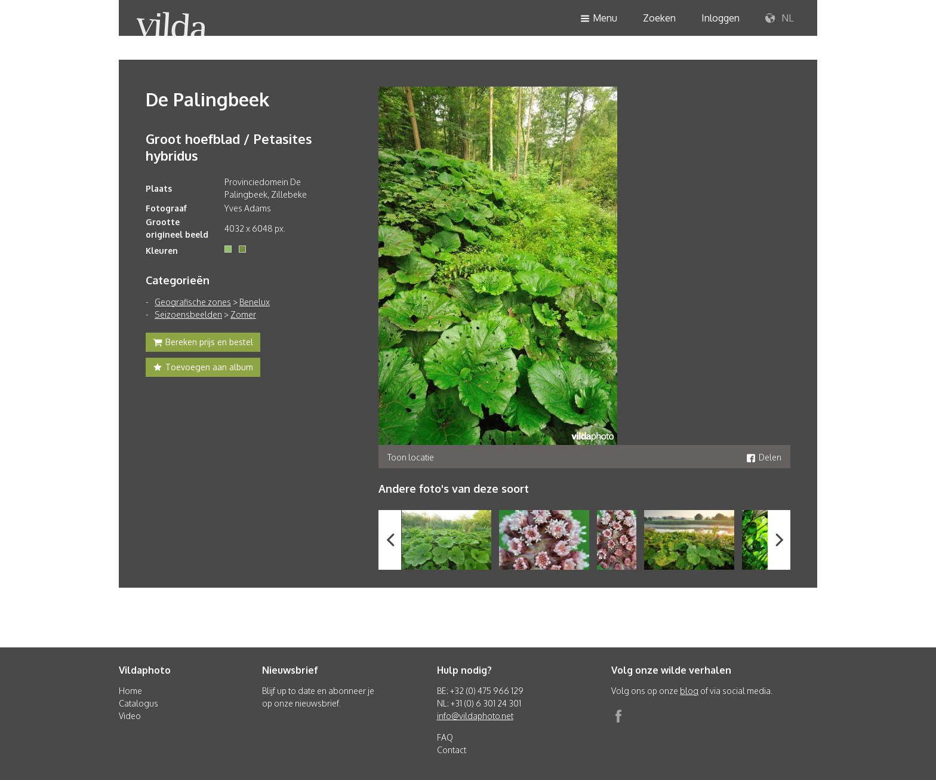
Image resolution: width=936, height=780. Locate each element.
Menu (598, 19)
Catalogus (138, 703)
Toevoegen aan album (203, 368)
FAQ (445, 737)
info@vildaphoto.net (475, 716)
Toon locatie (410, 457)
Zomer (243, 314)
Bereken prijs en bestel (203, 343)
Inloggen (720, 18)
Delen (763, 457)
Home (130, 691)
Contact (451, 750)
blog (689, 691)
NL (779, 18)
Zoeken (659, 18)
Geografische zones (193, 302)
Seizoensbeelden (188, 314)
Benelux (254, 302)
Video (130, 716)
